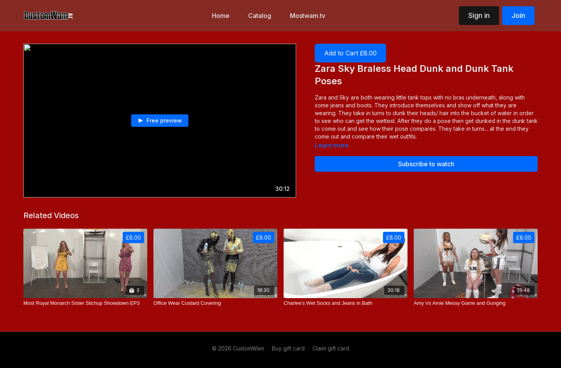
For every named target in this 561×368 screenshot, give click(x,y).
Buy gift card (288, 348)
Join (518, 15)
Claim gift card (330, 348)
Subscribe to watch (426, 164)
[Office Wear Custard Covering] (215, 303)
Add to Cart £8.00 (350, 53)
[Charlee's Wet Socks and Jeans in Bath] (346, 303)
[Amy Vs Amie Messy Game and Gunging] (476, 303)
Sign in (479, 15)
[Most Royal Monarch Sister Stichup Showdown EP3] (85, 303)
